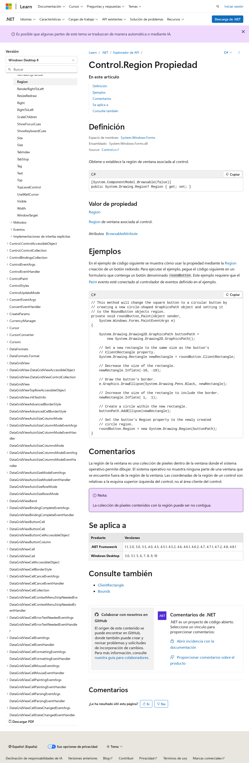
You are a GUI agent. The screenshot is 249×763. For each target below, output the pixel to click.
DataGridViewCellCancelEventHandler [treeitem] (37, 583)
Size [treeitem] (20, 145)
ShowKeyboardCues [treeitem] (31, 131)
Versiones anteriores (82, 758)
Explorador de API (126, 52)
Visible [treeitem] (21, 201)
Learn (93, 52)
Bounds (104, 591)
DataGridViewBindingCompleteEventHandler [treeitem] (42, 515)
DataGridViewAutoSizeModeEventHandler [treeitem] (40, 479)
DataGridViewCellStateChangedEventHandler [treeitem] (42, 715)
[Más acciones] (239, 52)
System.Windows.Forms (138, 137)
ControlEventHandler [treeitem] (25, 271)
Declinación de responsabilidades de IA (34, 758)
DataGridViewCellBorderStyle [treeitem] (31, 569)
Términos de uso (175, 758)
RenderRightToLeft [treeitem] (30, 88)
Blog (106, 758)
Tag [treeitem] (19, 166)
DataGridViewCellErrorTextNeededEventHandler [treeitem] (43, 627)
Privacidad (146, 758)
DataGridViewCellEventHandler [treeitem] (32, 644)
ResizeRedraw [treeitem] (27, 95)
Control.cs (109, 149)
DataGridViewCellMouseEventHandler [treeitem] (37, 673)
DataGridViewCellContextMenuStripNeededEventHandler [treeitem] (43, 607)
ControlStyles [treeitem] (19, 285)
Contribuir (126, 758)
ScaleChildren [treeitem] (27, 117)
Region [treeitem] (22, 81)
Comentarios (102, 98)
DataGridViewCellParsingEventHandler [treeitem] (37, 701)
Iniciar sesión (233, 6)
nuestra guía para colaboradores (121, 657)
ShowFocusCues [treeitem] (29, 124)
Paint (93, 281)
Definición (100, 86)
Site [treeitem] (20, 138)
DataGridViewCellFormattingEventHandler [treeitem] (40, 658)
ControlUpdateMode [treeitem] (25, 292)
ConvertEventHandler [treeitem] (25, 306)
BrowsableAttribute (122, 233)
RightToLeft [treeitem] (25, 109)
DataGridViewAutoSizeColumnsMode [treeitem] (37, 445)
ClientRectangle (111, 584)
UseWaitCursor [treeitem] (28, 194)
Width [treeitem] (21, 208)
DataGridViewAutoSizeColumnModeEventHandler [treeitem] (43, 435)
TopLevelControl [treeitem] (29, 187)
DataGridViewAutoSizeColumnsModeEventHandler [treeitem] (43, 462)
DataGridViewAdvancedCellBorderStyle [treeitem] (38, 411)
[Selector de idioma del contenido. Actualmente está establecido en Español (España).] (23, 746)
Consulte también (105, 111)
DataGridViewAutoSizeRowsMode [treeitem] (34, 493)
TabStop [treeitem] (23, 159)
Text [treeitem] (20, 173)
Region (94, 211)
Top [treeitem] (19, 180)
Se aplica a (100, 104)
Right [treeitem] (21, 103)
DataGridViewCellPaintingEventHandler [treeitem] (38, 687)
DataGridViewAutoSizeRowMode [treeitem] (33, 486)
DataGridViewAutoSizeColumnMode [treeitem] (36, 418)
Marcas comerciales (207, 758)
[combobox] (41, 60)
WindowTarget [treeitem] (27, 215)
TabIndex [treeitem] (23, 152)
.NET (105, 52)
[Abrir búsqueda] (218, 6)
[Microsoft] (9, 6)
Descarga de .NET (228, 19)
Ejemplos (99, 92)
